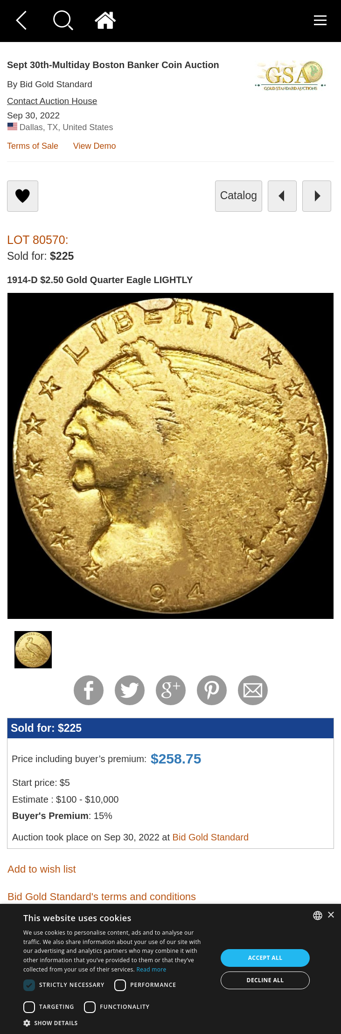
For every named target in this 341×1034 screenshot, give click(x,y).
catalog (238, 195)
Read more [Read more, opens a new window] (151, 969)
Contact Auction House (52, 101)
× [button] (330, 915)
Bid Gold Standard (211, 837)
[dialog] (170, 969)
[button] (117, 1022)
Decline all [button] (265, 980)
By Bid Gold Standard (49, 84)
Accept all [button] (265, 958)
